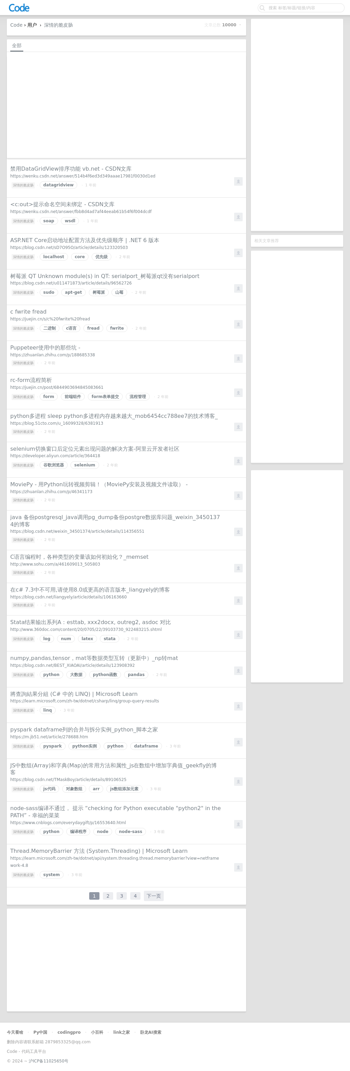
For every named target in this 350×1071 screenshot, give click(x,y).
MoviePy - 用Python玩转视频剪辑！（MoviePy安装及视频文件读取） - (99, 484)
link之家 (121, 1032)
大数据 (76, 674)
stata (110, 638)
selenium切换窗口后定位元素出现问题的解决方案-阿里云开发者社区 (94, 449)
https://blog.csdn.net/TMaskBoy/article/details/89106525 (68, 779)
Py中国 (40, 1032)
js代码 (49, 788)
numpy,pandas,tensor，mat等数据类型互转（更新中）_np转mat (94, 658)
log (47, 638)
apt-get (73, 292)
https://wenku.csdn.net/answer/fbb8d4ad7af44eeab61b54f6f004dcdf (81, 211)
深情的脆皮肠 (58, 25)
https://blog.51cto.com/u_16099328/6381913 (56, 423)
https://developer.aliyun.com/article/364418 (55, 455)
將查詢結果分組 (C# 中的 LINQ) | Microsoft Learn (74, 694)
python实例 (84, 746)
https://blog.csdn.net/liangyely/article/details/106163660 (68, 597)
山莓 (119, 292)
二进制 (49, 328)
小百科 (97, 1032)
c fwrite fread (28, 311)
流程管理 (138, 396)
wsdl (70, 221)
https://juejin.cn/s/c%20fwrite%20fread (50, 319)
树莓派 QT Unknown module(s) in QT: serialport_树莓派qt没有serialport (104, 276)
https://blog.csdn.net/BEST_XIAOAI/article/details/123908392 (72, 665)
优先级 (101, 256)
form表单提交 (105, 396)
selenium (84, 465)
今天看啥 (15, 1032)
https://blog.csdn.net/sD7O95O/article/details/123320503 (69, 247)
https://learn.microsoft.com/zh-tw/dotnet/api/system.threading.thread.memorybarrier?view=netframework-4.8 (114, 862)
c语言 (71, 328)
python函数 (105, 674)
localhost (53, 256)
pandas (136, 674)
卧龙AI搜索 (150, 1032)
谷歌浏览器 (53, 465)
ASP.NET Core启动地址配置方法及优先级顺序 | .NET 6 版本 (84, 240)
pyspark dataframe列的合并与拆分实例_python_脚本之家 (84, 729)
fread (93, 328)
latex (87, 638)
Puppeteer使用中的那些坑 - (45, 347)
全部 (17, 45)
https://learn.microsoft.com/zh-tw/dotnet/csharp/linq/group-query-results (84, 701)
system (51, 874)
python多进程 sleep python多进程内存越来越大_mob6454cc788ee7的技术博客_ (114, 416)
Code (16, 25)
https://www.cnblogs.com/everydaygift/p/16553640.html (68, 822)
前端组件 (73, 396)
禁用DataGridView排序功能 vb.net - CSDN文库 (71, 169)
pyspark (52, 746)
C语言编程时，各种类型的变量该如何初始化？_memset (79, 557)
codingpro (69, 1032)
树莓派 (99, 292)
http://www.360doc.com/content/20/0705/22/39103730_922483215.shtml (86, 629)
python (51, 674)
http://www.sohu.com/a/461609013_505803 (55, 564)
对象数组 (74, 788)
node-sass (130, 831)
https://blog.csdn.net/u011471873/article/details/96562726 (71, 283)
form (48, 396)
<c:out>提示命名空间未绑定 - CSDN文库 (62, 204)
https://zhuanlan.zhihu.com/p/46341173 (51, 491)
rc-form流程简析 (31, 380)
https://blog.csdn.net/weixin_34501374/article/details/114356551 (77, 531)
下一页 (154, 896)
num (66, 638)
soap (48, 221)
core (80, 256)
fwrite (117, 328)
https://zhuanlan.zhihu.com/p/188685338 (52, 355)
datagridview (58, 185)
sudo (49, 292)
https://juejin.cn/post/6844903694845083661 (57, 387)
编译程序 (78, 831)
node (103, 831)
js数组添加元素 (124, 788)
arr (96, 788)
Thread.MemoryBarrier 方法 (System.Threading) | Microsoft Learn (99, 851)
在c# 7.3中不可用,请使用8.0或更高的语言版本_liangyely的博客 (90, 589)
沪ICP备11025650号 (48, 1061)
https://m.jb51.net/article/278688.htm (49, 737)
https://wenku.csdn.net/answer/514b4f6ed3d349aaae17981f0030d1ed (83, 176)
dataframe (146, 746)
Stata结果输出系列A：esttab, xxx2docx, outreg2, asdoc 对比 (90, 622)
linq (47, 710)
